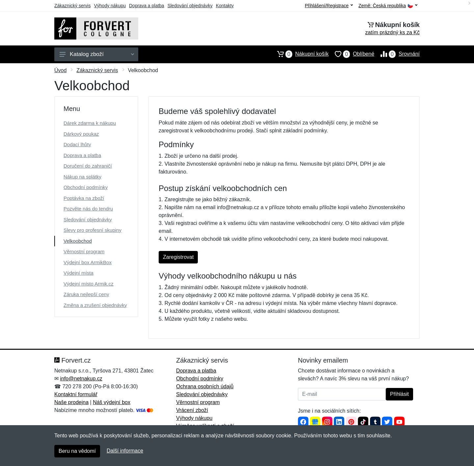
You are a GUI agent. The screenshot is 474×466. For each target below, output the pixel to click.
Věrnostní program (84, 251)
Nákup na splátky (82, 176)
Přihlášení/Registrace (329, 5)
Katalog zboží (97, 54)
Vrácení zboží (192, 410)
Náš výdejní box (111, 402)
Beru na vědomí (77, 451)
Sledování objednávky (190, 5)
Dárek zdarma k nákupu (90, 123)
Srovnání (397, 54)
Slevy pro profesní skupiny (92, 230)
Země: (387, 5)
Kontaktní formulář (75, 394)
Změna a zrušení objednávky (95, 305)
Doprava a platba (146, 5)
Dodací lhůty (77, 144)
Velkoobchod (78, 241)
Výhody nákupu (110, 5)
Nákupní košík (300, 54)
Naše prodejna (71, 402)
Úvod (60, 70)
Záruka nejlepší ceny (86, 294)
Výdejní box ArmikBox (88, 262)
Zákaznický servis (72, 5)
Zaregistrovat (178, 257)
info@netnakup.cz (81, 378)
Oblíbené (351, 54)
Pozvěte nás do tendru (88, 208)
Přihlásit (399, 394)
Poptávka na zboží (84, 198)
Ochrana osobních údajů (204, 386)
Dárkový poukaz (81, 134)
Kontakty (225, 5)
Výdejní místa (78, 273)
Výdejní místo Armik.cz (89, 284)
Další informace (125, 450)
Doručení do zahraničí (88, 166)
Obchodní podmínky (86, 187)
